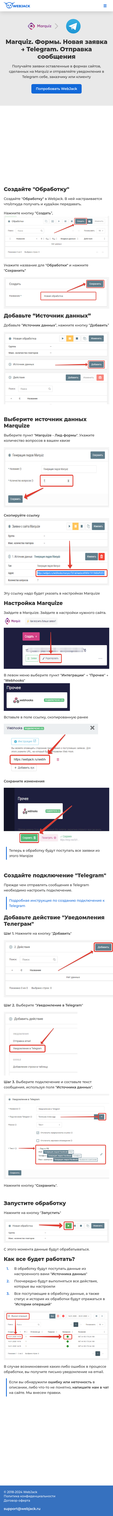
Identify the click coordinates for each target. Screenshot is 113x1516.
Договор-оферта (17, 1500)
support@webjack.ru (22, 1509)
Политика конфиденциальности (29, 1496)
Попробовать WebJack (56, 89)
